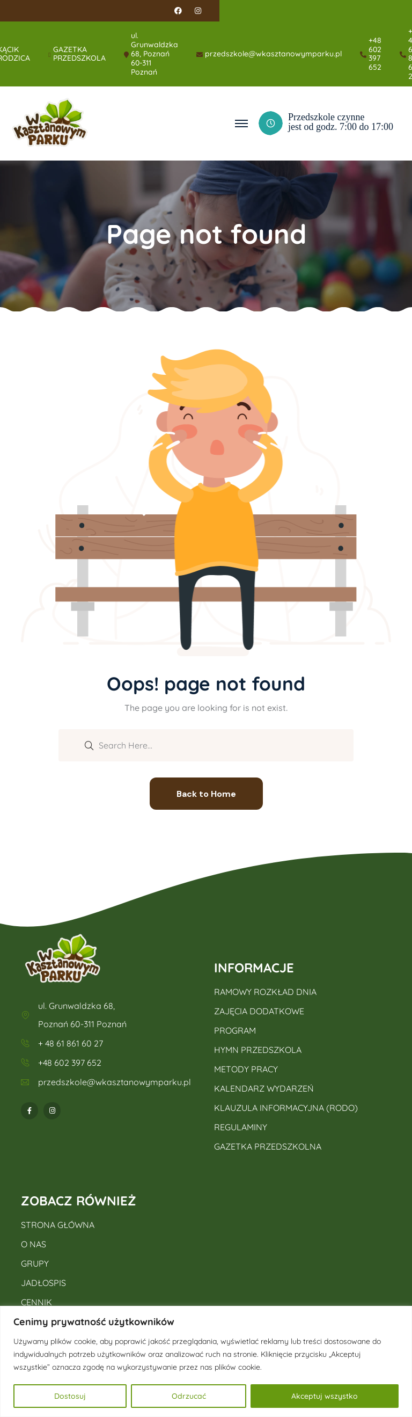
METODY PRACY (246, 1069)
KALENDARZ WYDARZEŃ (264, 1088)
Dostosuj (70, 1396)
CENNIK (36, 1302)
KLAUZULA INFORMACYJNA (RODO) (286, 1107)
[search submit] (89, 744)
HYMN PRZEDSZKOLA (257, 1049)
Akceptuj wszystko (324, 1396)
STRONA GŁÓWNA (57, 1224)
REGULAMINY (240, 1127)
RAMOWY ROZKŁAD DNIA (265, 991)
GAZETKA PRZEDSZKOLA (79, 54)
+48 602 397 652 (375, 54)
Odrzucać (189, 1396)
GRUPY (35, 1263)
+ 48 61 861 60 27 (70, 1043)
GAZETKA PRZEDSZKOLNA (267, 1146)
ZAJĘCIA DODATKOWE (259, 1011)
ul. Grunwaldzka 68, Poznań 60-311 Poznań (154, 53)
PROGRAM (235, 1030)
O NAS (33, 1244)
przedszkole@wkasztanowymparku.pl (273, 54)
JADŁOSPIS (43, 1282)
